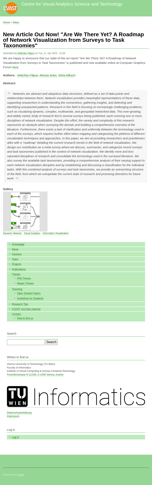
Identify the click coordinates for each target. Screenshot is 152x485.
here (15, 67)
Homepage (18, 244)
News (16, 22)
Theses (16, 274)
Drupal (20, 474)
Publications (19, 269)
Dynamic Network (12, 233)
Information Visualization (55, 233)
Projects (16, 264)
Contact (16, 314)
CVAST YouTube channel (26, 309)
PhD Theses (24, 278)
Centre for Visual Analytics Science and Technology (71, 4)
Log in (15, 437)
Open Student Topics (28, 293)
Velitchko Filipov (25, 53)
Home (6, 22)
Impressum (13, 416)
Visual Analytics (32, 233)
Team (15, 259)
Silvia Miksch (67, 75)
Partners (17, 254)
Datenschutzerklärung (19, 412)
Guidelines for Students (30, 298)
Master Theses (25, 283)
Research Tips (20, 304)
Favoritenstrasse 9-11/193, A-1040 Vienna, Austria (35, 374)
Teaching (17, 289)
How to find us (25, 318)
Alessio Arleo (48, 75)
